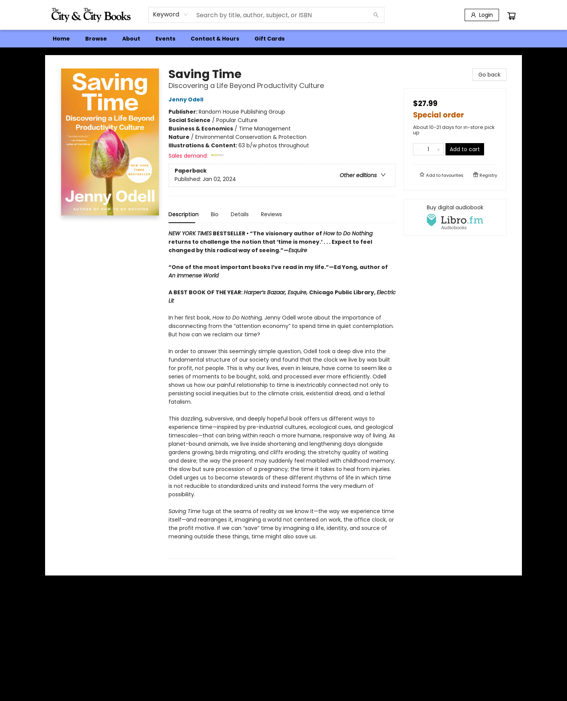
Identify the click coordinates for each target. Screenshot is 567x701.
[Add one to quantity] (438, 149)
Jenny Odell (187, 99)
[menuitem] (61, 38)
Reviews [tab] (271, 214)
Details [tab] (240, 214)
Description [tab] (183, 214)
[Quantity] (428, 149)
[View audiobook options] (455, 217)
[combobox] (171, 14)
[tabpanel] (282, 394)
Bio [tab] (215, 214)
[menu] (283, 38)
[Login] (482, 15)
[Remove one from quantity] (418, 149)
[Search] (376, 15)
